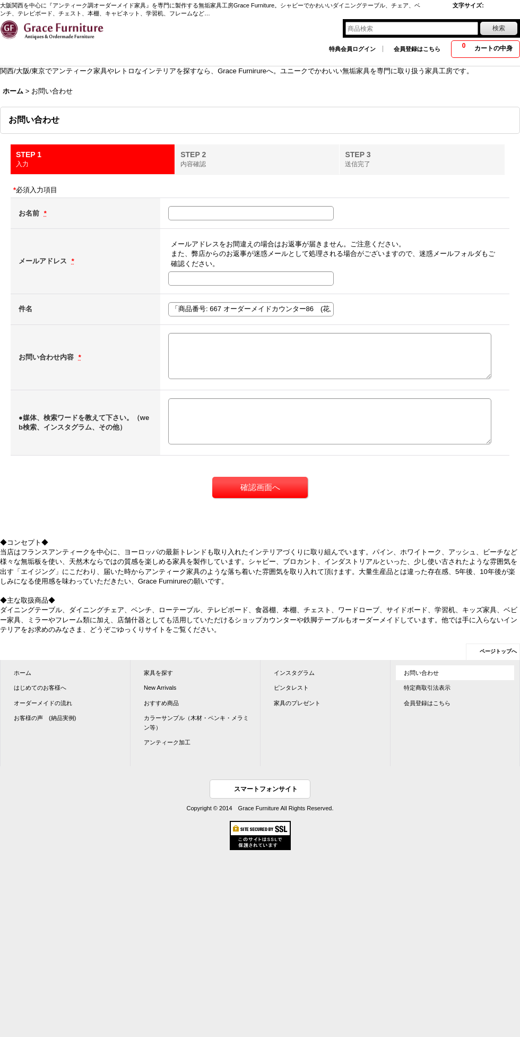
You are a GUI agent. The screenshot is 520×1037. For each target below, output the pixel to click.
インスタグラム (294, 673)
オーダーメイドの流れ (43, 703)
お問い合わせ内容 (47, 357)
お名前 (30, 213)
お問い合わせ (421, 673)
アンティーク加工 (167, 742)
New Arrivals (160, 687)
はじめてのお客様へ (40, 687)
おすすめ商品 (161, 703)
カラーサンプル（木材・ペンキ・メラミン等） (196, 723)
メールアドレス (44, 261)
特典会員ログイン (352, 49)
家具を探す (158, 673)
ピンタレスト (291, 687)
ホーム (22, 673)
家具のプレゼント (297, 703)
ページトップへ (498, 651)
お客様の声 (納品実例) (45, 718)
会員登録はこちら (417, 49)
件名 (25, 309)
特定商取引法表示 (427, 687)
